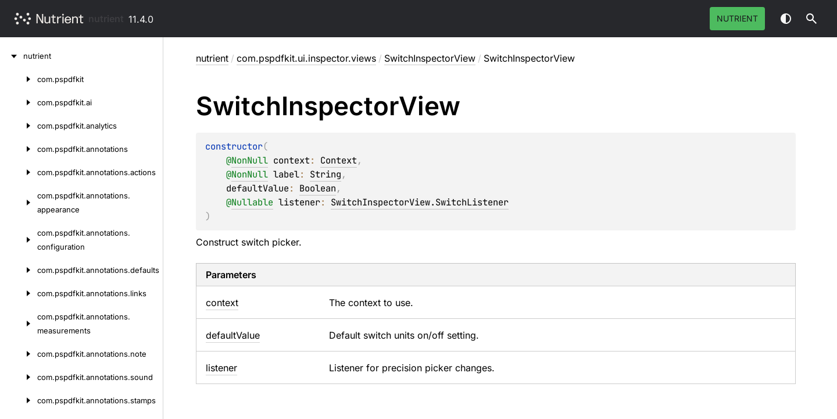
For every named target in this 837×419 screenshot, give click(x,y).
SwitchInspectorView (429, 58)
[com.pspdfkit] (18, 79)
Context (338, 160)
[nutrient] (11, 56)
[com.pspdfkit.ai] (18, 102)
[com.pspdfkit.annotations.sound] (18, 377)
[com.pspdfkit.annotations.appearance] (18, 202)
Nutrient (737, 18)
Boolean (317, 188)
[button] (811, 18)
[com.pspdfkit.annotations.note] (18, 353)
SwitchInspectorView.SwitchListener (420, 202)
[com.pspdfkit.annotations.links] (18, 293)
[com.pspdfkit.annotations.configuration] (18, 239)
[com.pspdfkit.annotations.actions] (18, 172)
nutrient (106, 18)
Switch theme (785, 18)
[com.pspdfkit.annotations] (18, 149)
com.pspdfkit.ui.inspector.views (306, 58)
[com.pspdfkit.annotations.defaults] (18, 270)
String (325, 174)
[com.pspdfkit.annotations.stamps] (18, 400)
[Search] (811, 18)
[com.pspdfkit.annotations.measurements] (18, 323)
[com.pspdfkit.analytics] (18, 125)
